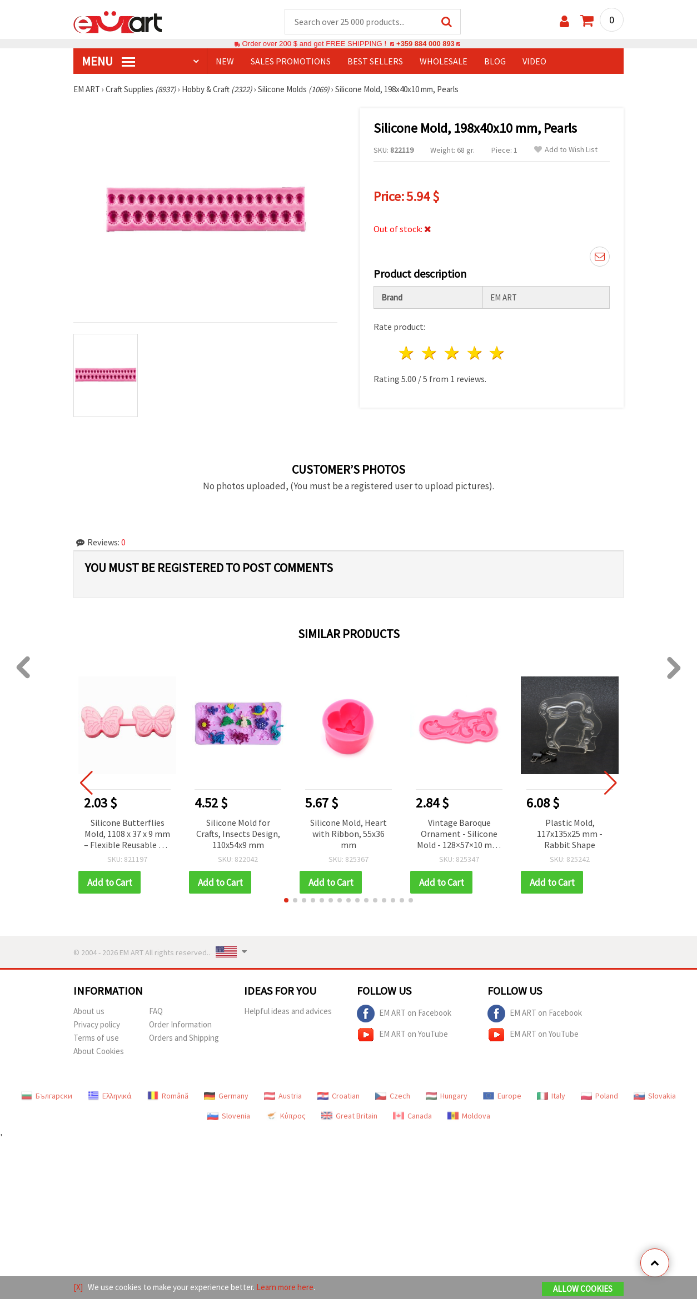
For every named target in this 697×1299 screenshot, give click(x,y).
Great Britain (349, 1116)
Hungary (446, 1097)
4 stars (475, 353)
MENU (108, 61)
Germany (226, 1097)
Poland (599, 1097)
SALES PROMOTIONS (291, 61)
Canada (412, 1116)
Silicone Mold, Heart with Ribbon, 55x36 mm (348, 834)
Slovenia (228, 1117)
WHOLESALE (443, 61)
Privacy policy (96, 1025)
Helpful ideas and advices (288, 1012)
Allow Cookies (583, 1288)
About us (88, 1012)
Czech (392, 1097)
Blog (495, 61)
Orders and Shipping (184, 1039)
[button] (286, 901)
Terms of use (96, 1039)
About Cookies (98, 1052)
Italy (551, 1097)
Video (534, 61)
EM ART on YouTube (402, 1036)
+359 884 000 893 (425, 44)
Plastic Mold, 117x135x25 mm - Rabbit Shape (570, 834)
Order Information (180, 1025)
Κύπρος (286, 1116)
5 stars (497, 353)
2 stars (430, 353)
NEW (225, 61)
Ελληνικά (110, 1096)
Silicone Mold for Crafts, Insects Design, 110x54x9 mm (238, 834)
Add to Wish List (566, 150)
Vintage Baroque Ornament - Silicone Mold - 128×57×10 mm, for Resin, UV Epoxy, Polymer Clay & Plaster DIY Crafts (459, 834)
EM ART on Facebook (404, 1015)
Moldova (468, 1116)
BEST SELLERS (375, 61)
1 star (407, 353)
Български (46, 1096)
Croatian (338, 1097)
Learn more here (284, 1287)
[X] (78, 1287)
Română (167, 1096)
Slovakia (655, 1097)
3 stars (452, 353)
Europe (502, 1096)
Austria (283, 1097)
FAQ (156, 1012)
